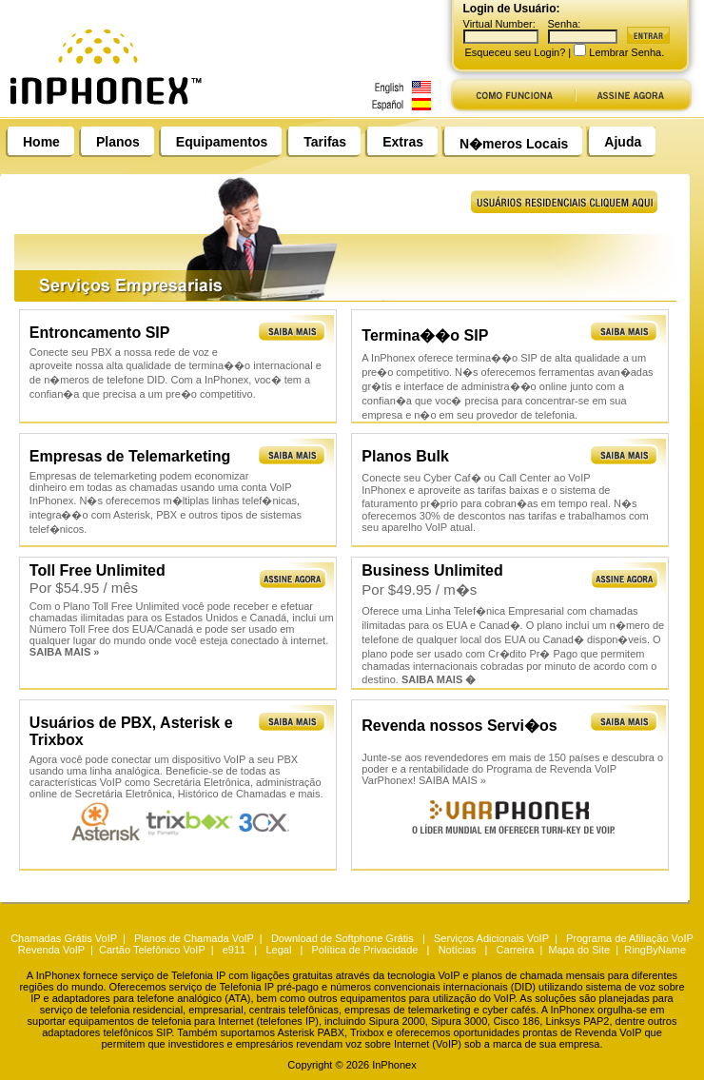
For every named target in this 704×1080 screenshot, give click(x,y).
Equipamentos (221, 141)
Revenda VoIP (51, 949)
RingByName (655, 949)
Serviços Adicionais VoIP (491, 938)
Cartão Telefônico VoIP (152, 949)
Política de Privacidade (365, 949)
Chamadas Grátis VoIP (63, 938)
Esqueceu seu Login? (515, 52)
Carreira (516, 949)
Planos (118, 141)
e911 (234, 949)
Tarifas (324, 141)
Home (41, 141)
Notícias (458, 949)
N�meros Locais (514, 143)
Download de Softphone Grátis (342, 938)
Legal (278, 949)
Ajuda (622, 141)
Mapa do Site (579, 949)
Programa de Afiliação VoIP (630, 938)
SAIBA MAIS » (452, 780)
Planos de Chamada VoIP (194, 938)
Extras (402, 141)
